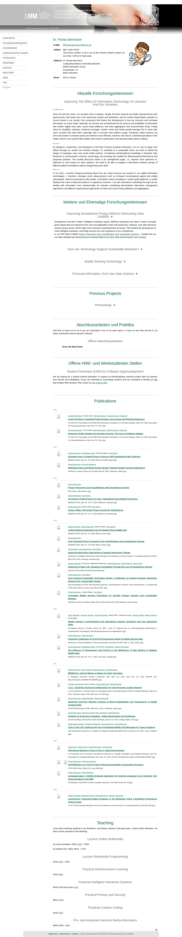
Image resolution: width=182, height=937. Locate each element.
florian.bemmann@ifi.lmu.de (78, 45)
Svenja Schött (86, 670)
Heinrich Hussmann (122, 647)
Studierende (10, 48)
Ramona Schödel (74, 563)
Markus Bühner (126, 563)
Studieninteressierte (15, 43)
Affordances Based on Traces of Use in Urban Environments (96, 750)
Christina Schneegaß (75, 684)
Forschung (9, 58)
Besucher (8, 73)
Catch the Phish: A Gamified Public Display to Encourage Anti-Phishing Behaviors (106, 419)
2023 (60, 862)
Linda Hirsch (72, 747)
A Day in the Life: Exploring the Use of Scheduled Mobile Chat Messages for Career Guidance (111, 727)
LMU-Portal (54, 28)
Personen (8, 63)
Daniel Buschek (87, 635)
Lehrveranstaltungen (15, 53)
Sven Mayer (113, 453)
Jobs (5, 78)
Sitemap (46, 28)
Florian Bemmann (99, 416)
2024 (76, 887)
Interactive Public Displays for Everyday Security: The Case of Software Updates (105, 434)
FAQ (5, 82)
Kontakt (7, 68)
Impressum (53, 934)
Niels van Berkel (101, 713)
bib (104, 426)
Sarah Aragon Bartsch (76, 724)
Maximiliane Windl (88, 453)
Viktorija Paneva (113, 416)
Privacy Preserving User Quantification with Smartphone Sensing (98, 488)
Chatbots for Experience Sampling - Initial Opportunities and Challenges (102, 716)
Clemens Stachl (138, 615)
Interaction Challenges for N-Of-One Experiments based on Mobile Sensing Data (105, 639)
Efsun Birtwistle (74, 615)
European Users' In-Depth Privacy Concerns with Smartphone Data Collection (104, 456)
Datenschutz (65, 934)
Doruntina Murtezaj (75, 416)
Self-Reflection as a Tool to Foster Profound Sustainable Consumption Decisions (106, 765)
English (155, 28)
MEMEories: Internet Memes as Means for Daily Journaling (95, 673)
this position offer (99, 383)
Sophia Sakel (73, 549)
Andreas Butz (107, 747)
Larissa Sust (137, 563)
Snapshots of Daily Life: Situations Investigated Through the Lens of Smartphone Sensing (110, 567)
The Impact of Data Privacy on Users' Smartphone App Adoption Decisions (103, 499)
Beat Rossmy (83, 747)
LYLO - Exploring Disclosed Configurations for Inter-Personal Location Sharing (105, 687)
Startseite (9, 38)
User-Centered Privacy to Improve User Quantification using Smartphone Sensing (106, 541)
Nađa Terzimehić (74, 527)
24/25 (79, 844)
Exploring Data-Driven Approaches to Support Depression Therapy (99, 553)
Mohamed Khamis (87, 795)
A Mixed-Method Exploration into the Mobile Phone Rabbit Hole (97, 530)
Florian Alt (123, 416)
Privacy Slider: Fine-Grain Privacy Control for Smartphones (95, 510)
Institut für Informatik (34, 28)
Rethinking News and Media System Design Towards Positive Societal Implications (106, 468)
